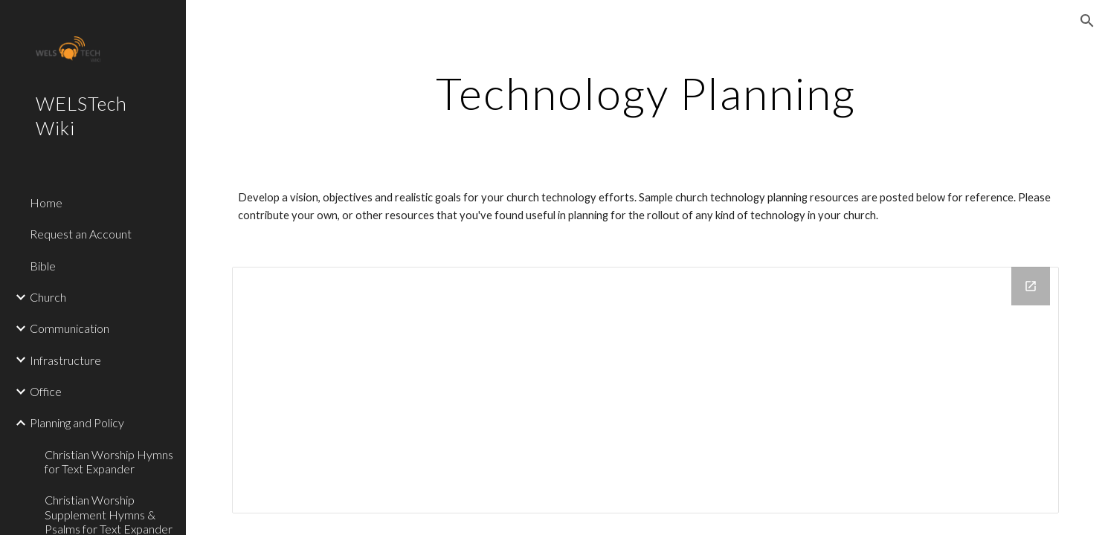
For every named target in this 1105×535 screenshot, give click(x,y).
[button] (1087, 21)
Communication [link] (69, 328)
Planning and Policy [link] (77, 422)
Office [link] (46, 391)
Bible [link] (43, 266)
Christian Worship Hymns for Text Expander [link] (109, 461)
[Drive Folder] (645, 390)
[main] (645, 92)
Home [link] (46, 202)
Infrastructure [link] (65, 360)
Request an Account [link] (81, 234)
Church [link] (48, 297)
